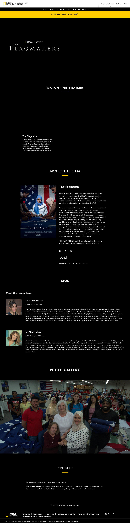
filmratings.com (81, 263)
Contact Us (26, 514)
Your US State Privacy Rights (66, 514)
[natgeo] (12, 515)
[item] (110, 4)
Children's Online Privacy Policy (89, 514)
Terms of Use (37, 514)
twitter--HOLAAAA (66, 251)
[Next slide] (127, 416)
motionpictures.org (66, 263)
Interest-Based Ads (29, 516)
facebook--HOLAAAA (60, 251)
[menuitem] (102, 4)
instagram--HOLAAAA (71, 251)
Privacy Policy (49, 514)
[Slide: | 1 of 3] (65, 416)
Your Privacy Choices (44, 516)
